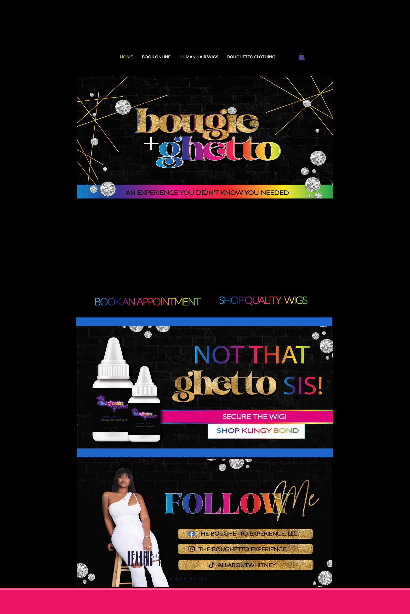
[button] (301, 56)
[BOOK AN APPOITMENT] (262, 301)
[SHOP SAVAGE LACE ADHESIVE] (256, 430)
